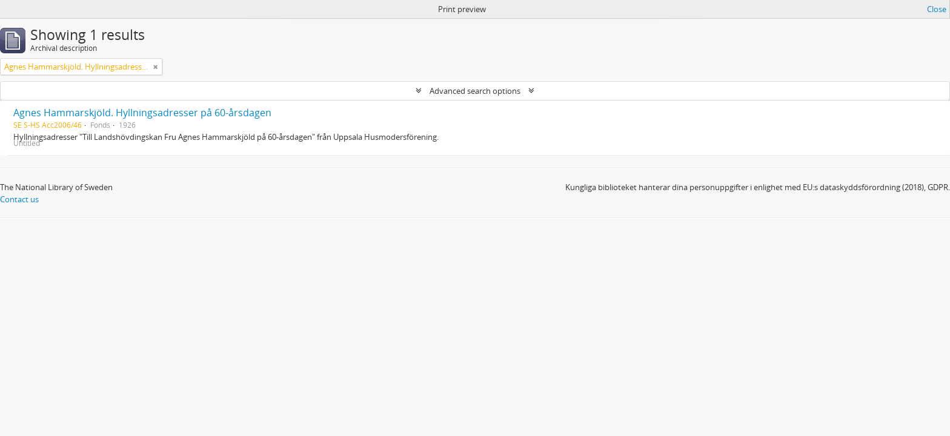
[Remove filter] (155, 67)
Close (936, 9)
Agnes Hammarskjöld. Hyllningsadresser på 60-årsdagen (142, 112)
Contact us (19, 199)
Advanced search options (475, 90)
